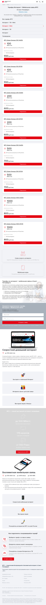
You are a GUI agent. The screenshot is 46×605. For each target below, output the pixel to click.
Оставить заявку (8, 559)
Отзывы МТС (27, 580)
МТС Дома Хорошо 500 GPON (13, 171)
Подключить (23, 59)
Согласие (15, 325)
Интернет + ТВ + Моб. (9, 22)
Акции (3, 580)
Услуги (25, 578)
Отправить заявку (23, 322)
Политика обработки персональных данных (15, 595)
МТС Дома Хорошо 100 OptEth (13, 40)
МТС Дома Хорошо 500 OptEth (13, 145)
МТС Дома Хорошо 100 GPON (13, 66)
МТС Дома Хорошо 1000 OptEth (14, 197)
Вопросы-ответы (6, 582)
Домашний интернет (6, 574)
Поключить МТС (27, 582)
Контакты (4, 595)
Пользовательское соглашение (30, 595)
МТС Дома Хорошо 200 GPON (13, 119)
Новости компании (28, 576)
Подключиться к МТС (23, 452)
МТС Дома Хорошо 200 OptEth (13, 93)
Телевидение (6, 36)
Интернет (5, 33)
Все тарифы (5, 578)
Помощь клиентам (28, 574)
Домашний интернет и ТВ (7, 576)
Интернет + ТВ (6, 29)
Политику (37, 325)
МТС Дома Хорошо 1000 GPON (13, 224)
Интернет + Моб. (7, 26)
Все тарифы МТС (7, 19)
